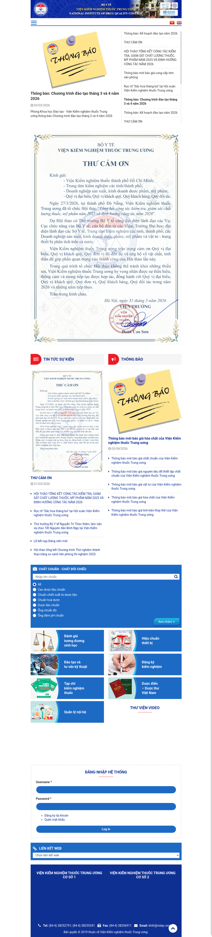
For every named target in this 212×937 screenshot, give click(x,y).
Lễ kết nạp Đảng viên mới (51, 541)
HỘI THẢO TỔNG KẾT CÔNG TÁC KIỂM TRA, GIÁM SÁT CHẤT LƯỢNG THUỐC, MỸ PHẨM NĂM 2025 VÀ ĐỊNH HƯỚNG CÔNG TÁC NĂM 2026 (69, 498)
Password (44, 798)
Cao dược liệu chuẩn (51, 589)
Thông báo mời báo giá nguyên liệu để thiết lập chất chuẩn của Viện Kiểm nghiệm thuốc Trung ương (146, 474)
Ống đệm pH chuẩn (51, 615)
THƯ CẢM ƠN (41, 478)
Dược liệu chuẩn (49, 605)
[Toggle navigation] (34, 22)
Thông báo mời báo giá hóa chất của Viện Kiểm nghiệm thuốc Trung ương (144, 440)
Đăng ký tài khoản (56, 815)
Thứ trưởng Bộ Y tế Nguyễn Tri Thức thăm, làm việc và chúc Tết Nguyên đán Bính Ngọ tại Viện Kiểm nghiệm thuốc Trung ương (68, 528)
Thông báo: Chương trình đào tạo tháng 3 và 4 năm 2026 (150, 102)
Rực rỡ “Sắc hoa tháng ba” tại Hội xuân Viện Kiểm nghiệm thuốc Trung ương (67, 513)
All (39, 584)
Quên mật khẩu (55, 819)
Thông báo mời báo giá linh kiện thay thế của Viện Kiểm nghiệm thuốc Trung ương (144, 512)
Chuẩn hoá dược (49, 600)
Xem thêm (166, 621)
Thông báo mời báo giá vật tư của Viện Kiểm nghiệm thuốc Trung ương (146, 487)
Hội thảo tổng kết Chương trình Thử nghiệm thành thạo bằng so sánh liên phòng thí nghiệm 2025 (67, 552)
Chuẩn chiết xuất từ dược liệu (57, 594)
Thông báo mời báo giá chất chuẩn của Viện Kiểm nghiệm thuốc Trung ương (144, 460)
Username (44, 782)
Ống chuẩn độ (47, 610)
